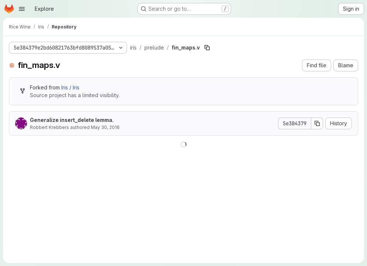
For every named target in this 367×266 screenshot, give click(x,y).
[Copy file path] (207, 48)
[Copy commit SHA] (317, 123)
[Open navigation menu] (22, 9)
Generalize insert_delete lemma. (72, 120)
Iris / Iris (70, 87)
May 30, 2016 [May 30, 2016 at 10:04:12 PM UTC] (105, 127)
